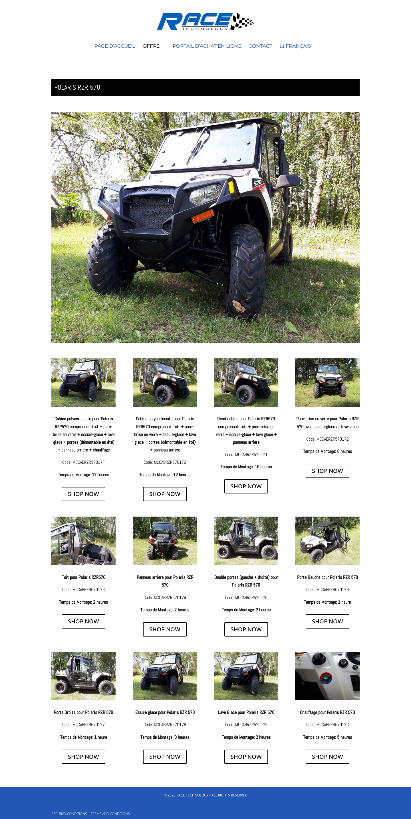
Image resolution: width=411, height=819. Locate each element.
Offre (151, 46)
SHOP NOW (83, 494)
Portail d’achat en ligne (207, 46)
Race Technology (192, 795)
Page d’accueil (114, 46)
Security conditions (69, 813)
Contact (260, 46)
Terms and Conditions (110, 813)
